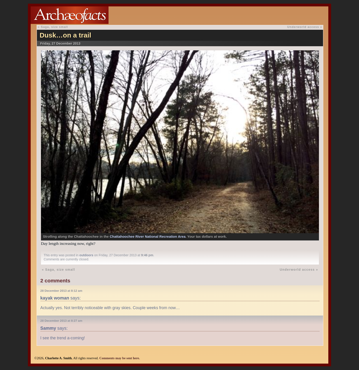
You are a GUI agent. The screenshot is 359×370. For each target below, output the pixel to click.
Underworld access (303, 27)
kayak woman (54, 297)
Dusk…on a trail (65, 35)
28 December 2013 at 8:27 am (61, 320)
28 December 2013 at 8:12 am (61, 290)
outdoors (86, 255)
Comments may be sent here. (119, 358)
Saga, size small (54, 27)
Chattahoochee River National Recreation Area (147, 236)
